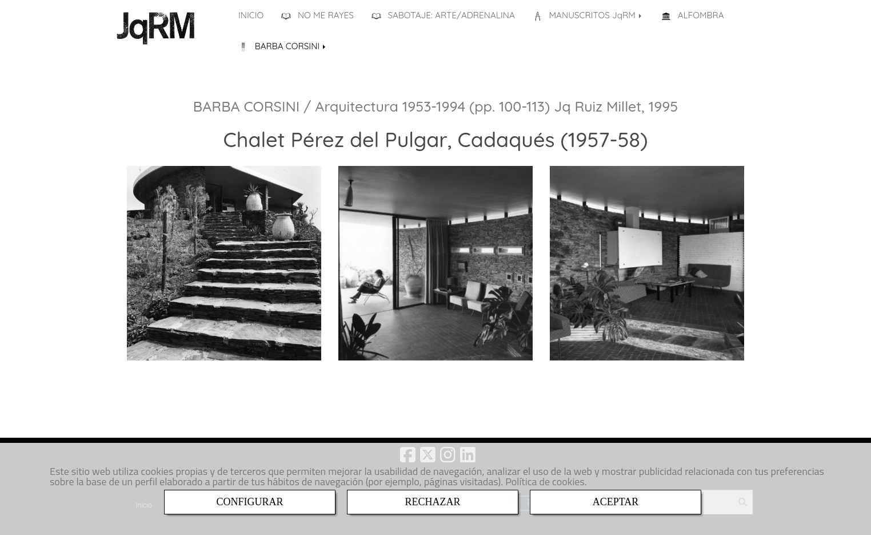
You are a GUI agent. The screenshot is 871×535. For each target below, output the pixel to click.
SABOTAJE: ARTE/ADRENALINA (443, 15)
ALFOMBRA (692, 15)
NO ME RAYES (317, 15)
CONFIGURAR (249, 502)
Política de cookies (545, 481)
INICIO (250, 15)
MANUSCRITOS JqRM (588, 15)
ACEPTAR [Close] (616, 502)
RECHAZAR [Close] (432, 502)
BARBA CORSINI (282, 46)
